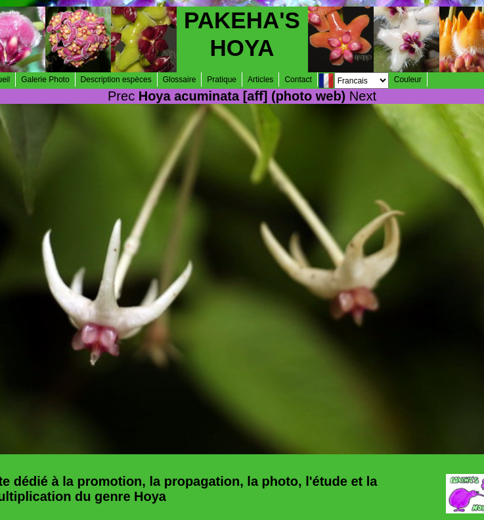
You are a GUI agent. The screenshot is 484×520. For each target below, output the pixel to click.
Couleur (408, 79)
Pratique (221, 79)
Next (362, 96)
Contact (297, 79)
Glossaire (179, 79)
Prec (121, 96)
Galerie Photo (45, 79)
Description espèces (116, 79)
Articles (260, 79)
